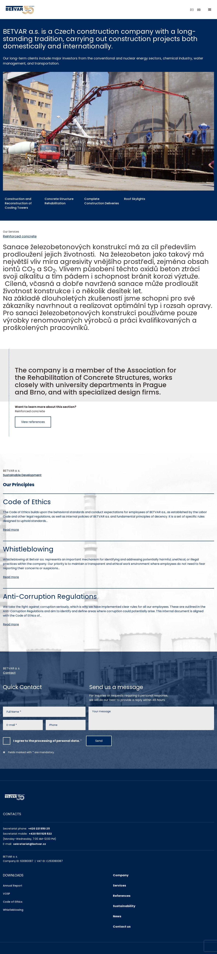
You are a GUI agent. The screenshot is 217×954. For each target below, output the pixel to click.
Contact (9, 673)
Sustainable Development (22, 475)
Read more (11, 530)
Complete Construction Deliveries (101, 201)
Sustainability (124, 906)
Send (98, 741)
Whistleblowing (13, 910)
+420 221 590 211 (39, 828)
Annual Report (12, 885)
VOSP (6, 893)
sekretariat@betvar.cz (29, 844)
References (121, 896)
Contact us (122, 926)
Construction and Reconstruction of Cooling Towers (18, 203)
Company (121, 875)
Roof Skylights (134, 199)
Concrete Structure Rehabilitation (58, 201)
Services (119, 885)
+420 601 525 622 (40, 834)
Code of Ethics (12, 902)
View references (33, 422)
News (117, 916)
